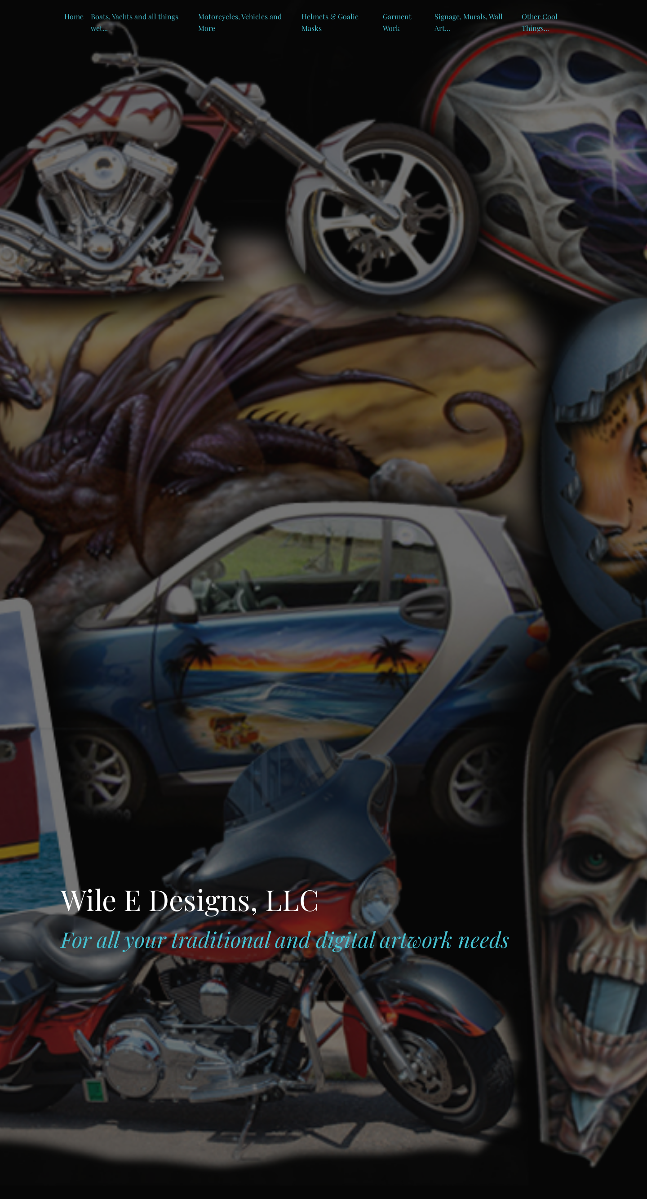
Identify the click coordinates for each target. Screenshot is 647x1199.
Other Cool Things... (540, 22)
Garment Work (397, 22)
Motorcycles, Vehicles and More (240, 22)
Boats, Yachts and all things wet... (134, 22)
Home (74, 16)
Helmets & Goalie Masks (330, 22)
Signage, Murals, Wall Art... (468, 22)
